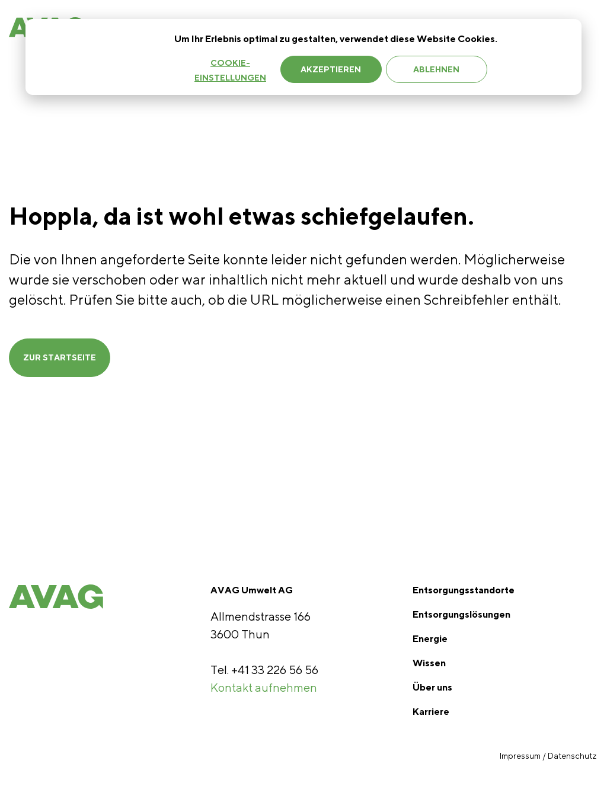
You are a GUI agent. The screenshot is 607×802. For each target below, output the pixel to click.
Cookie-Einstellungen (230, 70)
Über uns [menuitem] (432, 687)
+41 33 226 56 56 (274, 669)
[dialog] (303, 57)
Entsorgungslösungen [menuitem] (461, 614)
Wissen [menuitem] (429, 663)
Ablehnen (436, 69)
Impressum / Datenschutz (549, 756)
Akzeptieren (331, 69)
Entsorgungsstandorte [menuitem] (464, 590)
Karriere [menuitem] (431, 711)
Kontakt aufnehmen (263, 687)
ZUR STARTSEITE (59, 357)
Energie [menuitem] (430, 638)
